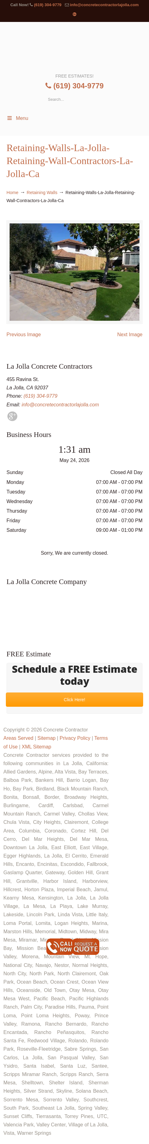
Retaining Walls (42, 192)
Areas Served (18, 738)
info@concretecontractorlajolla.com (104, 4)
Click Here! (74, 699)
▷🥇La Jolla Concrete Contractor (74, 47)
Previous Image (23, 334)
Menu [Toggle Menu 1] (17, 118)
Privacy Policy (75, 738)
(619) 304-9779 (48, 4)
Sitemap (46, 738)
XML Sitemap (36, 746)
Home (12, 192)
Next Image (130, 334)
